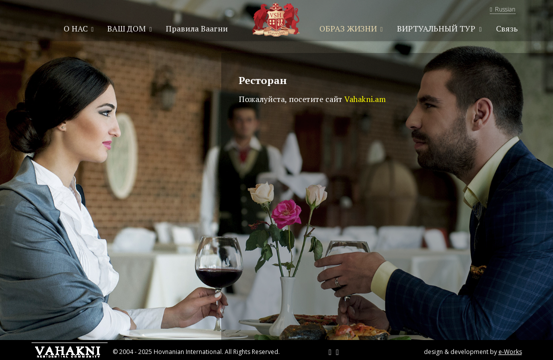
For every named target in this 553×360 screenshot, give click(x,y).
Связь (507, 28)
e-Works (510, 352)
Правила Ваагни (197, 28)
